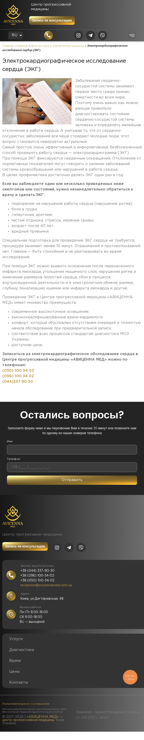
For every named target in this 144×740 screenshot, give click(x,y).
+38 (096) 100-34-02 (37, 575)
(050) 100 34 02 (18, 370)
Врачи (15, 661)
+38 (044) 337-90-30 (37, 570)
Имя (10, 441)
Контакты (18, 682)
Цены (14, 671)
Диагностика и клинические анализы (57, 46)
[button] (132, 35)
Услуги (16, 639)
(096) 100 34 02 (18, 376)
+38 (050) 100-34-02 (37, 580)
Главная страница (15, 46)
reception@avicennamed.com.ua (46, 585)
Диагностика (21, 650)
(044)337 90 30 (17, 382)
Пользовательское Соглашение (25, 704)
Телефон (14, 459)
